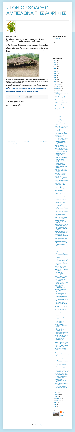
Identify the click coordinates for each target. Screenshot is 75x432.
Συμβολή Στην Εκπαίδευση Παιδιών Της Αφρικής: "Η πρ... (61, 123)
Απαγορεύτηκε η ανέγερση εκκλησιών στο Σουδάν (60, 202)
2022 (55, 66)
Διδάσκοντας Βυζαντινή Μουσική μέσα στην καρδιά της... (61, 250)
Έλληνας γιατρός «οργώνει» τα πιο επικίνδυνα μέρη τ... (61, 198)
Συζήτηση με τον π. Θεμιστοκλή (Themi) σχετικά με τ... (61, 127)
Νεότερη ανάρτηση (11, 141)
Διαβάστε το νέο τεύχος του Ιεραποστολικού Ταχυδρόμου (61, 253)
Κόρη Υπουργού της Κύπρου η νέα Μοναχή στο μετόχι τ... (61, 239)
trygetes (64, 412)
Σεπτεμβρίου (58, 88)
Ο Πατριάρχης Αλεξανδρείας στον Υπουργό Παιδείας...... (61, 119)
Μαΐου (56, 392)
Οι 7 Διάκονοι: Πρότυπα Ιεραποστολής (60, 136)
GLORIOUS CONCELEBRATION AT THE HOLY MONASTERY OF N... (62, 370)
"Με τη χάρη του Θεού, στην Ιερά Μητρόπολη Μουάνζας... (62, 149)
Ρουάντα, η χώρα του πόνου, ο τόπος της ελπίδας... (61, 100)
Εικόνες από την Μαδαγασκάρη (61, 157)
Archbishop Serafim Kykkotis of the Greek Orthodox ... (61, 336)
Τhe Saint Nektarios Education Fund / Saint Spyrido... (61, 357)
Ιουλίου (57, 92)
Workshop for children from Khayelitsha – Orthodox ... (61, 363)
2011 (55, 406)
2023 (55, 64)
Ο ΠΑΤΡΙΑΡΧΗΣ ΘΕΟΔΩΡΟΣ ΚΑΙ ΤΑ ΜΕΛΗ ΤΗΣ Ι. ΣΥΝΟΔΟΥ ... (61, 321)
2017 (55, 75)
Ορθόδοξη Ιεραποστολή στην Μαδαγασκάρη (61, 103)
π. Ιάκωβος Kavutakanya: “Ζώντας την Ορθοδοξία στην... (60, 350)
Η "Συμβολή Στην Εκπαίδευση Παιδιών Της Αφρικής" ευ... (61, 259)
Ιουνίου (57, 391)
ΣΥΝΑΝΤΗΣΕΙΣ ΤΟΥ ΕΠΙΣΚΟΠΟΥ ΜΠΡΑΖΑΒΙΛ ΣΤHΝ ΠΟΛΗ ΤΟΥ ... (61, 192)
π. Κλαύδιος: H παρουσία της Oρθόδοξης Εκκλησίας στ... (61, 374)
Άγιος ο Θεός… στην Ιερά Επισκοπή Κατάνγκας (60, 174)
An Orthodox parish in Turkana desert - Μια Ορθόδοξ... (61, 139)
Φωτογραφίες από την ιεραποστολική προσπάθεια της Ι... (61, 235)
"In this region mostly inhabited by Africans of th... (61, 384)
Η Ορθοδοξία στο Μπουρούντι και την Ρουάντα (61, 94)
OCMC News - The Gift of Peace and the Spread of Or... (61, 387)
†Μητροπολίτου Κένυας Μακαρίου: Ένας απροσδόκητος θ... (60, 339)
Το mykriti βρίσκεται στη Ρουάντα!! (60, 130)
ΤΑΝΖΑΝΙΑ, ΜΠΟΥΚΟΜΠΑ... (61, 151)
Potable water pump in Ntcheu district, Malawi (61, 181)
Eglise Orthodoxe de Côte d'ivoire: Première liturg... (61, 97)
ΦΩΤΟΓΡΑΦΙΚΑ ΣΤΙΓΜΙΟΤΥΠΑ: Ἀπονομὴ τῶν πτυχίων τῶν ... (61, 177)
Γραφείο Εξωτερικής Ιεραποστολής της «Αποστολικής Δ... (59, 160)
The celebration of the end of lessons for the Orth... (61, 294)
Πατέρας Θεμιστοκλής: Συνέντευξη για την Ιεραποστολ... (60, 154)
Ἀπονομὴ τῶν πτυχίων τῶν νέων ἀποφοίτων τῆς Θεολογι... (60, 290)
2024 (55, 62)
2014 (55, 81)
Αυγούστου (57, 90)
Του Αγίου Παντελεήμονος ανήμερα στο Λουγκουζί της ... (61, 110)
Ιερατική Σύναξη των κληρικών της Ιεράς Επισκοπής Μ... (61, 343)
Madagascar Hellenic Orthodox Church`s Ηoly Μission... (61, 346)
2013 (55, 402)
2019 (55, 71)
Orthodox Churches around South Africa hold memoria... (61, 211)
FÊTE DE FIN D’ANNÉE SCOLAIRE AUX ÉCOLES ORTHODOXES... (61, 304)
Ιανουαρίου (57, 400)
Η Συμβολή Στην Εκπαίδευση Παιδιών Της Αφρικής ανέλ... (61, 195)
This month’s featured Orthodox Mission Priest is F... (61, 283)
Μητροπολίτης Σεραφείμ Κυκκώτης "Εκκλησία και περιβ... (61, 325)
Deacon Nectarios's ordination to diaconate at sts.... (61, 280)
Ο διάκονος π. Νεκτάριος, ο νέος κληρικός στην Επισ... (61, 297)
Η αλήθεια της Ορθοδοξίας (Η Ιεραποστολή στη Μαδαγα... (61, 360)
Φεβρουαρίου (58, 398)
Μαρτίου (57, 396)
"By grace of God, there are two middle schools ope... (61, 106)
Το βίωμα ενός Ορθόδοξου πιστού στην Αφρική (60, 164)
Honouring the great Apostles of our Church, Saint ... (61, 377)
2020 (55, 70)
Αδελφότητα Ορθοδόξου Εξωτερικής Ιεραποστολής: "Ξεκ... (61, 142)
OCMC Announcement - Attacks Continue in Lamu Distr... (62, 307)
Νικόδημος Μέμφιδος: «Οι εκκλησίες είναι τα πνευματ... (61, 146)
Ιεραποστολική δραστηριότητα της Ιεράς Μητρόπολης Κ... (61, 133)
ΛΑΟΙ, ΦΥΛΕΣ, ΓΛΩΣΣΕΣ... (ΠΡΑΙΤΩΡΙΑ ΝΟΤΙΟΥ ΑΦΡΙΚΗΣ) (61, 185)
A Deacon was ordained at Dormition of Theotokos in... (61, 242)
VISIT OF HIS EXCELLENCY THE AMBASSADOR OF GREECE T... (61, 170)
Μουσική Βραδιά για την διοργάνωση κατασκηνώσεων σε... (60, 286)
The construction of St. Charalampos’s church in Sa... (61, 214)
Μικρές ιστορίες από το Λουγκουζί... (60, 204)
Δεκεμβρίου (57, 82)
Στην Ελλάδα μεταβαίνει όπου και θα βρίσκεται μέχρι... (61, 366)
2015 (55, 79)
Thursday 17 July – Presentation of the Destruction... (59, 273)
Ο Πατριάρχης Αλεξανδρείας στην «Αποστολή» (61, 116)
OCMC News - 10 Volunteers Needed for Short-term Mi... (61, 113)
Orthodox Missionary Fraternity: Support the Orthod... (61, 333)
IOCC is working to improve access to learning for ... (61, 218)
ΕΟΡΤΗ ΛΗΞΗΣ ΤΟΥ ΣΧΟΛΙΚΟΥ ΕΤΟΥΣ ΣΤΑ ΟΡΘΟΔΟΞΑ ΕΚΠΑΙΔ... (60, 329)
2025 (55, 60)
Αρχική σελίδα (26, 141)
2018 (55, 73)
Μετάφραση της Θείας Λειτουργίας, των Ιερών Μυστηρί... (60, 221)
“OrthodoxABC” (57, 38)
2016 (55, 77)
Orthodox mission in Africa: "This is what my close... (60, 267)
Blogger (41, 424)
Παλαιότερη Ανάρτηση (42, 141)
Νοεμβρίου (57, 84)
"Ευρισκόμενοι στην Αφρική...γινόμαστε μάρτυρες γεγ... (62, 354)
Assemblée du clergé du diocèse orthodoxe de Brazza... (60, 314)
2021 (55, 68)
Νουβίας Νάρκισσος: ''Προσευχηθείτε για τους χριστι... (61, 380)
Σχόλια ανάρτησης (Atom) (17, 144)
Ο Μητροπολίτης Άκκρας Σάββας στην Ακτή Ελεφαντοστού (60, 246)
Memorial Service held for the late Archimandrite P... (61, 277)
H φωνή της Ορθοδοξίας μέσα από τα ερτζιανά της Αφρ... (61, 232)
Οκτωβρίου (57, 86)
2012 (55, 404)
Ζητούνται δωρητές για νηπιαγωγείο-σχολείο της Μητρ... (61, 263)
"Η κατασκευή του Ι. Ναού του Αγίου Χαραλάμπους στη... (61, 225)
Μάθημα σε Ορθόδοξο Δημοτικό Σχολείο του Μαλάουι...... (62, 188)
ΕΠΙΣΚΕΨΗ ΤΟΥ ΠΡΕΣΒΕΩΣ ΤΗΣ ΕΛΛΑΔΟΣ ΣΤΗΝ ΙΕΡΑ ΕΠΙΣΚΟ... (61, 228)
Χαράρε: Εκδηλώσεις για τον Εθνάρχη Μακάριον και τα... (61, 207)
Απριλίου (57, 394)
